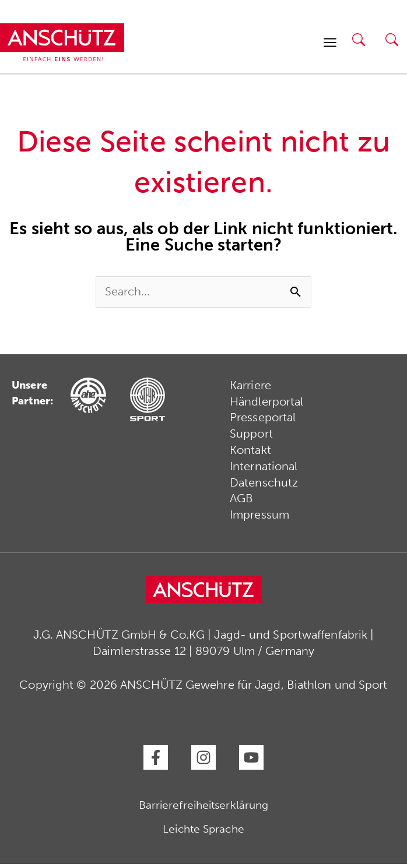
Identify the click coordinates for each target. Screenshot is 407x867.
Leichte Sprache (203, 831)
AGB (241, 502)
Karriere (250, 387)
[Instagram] (203, 760)
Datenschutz (264, 485)
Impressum (259, 518)
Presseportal (263, 420)
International (263, 469)
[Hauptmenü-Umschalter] (330, 43)
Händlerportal (266, 404)
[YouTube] (251, 760)
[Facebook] (155, 760)
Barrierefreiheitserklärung (204, 808)
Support (251, 436)
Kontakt (250, 453)
